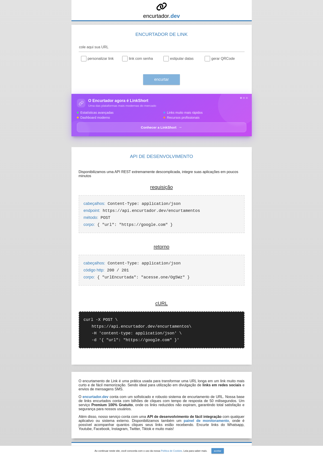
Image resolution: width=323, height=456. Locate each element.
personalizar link (101, 58)
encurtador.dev (95, 397)
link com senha (141, 58)
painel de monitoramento (206, 421)
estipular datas (182, 58)
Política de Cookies (171, 450)
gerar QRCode (223, 58)
